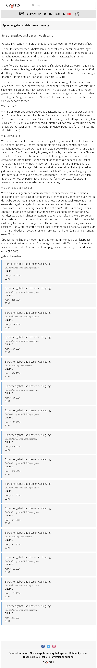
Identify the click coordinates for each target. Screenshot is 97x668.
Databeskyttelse (78, 653)
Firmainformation (18, 653)
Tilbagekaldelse (31, 656)
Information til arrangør (61, 656)
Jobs (44, 656)
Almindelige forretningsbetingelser (49, 653)
